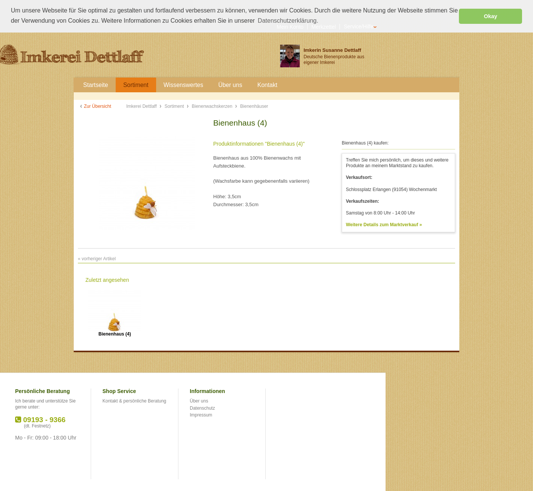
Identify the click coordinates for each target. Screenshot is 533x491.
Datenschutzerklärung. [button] (288, 20)
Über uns (199, 400)
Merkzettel (323, 26)
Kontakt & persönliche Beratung (134, 400)
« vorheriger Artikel (97, 258)
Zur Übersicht (97, 106)
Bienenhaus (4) (114, 333)
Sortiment (174, 106)
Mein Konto (290, 26)
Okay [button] (490, 16)
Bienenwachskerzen (213, 106)
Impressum (201, 414)
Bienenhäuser (254, 106)
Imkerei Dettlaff (142, 106)
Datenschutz (202, 407)
